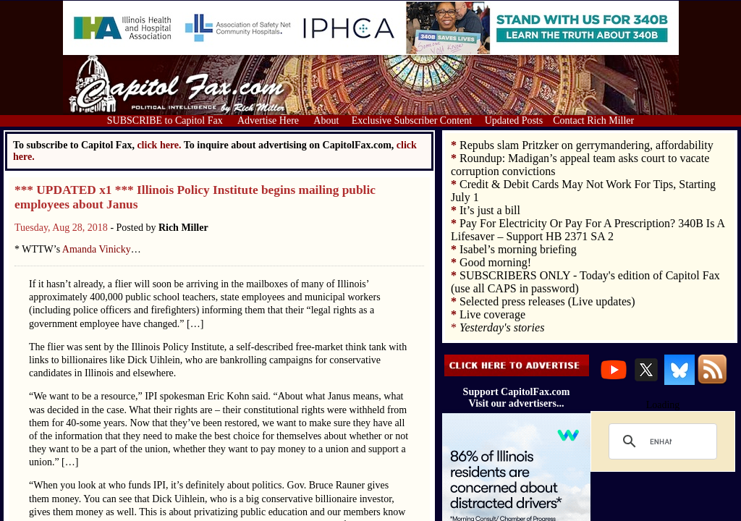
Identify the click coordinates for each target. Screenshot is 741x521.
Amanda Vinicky (96, 249)
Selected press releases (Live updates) (547, 301)
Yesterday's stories (502, 327)
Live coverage (492, 314)
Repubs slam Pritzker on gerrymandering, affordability (587, 145)
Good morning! (495, 262)
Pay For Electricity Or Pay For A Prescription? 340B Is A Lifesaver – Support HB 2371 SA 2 (587, 229)
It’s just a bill (490, 210)
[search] (661, 441)
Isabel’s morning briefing (518, 249)
